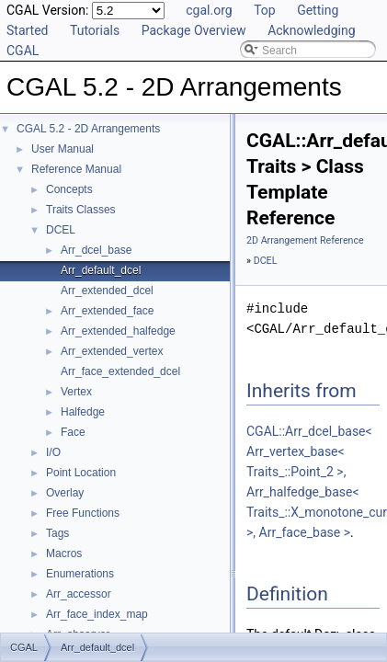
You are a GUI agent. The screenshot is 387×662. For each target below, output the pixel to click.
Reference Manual (76, 169)
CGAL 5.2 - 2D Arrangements (88, 128)
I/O (53, 452)
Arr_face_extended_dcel (120, 371)
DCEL (60, 229)
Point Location (81, 472)
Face (73, 432)
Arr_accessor (78, 594)
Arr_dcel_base (96, 250)
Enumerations (80, 573)
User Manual (62, 149)
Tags (57, 533)
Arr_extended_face (107, 310)
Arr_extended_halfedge (118, 331)
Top (265, 10)
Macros (64, 553)
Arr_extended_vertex (112, 351)
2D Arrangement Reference (305, 240)
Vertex (76, 391)
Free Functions (83, 513)
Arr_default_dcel (101, 270)
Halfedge (83, 411)
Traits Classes (81, 209)
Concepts (69, 189)
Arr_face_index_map (97, 614)
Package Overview (194, 30)
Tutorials (95, 30)
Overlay (65, 492)
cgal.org (209, 10)
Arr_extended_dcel (107, 290)
